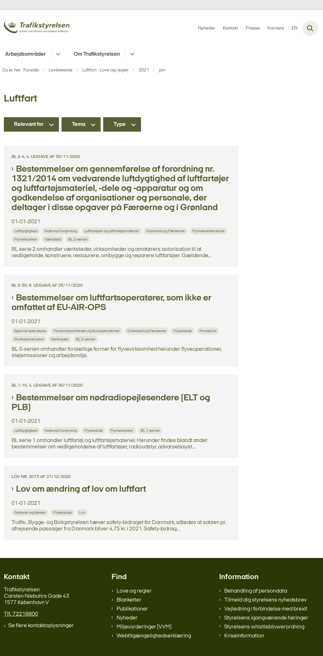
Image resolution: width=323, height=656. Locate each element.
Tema (78, 124)
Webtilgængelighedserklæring (154, 636)
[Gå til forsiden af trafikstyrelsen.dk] (35, 28)
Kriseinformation (244, 636)
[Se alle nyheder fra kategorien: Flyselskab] (183, 330)
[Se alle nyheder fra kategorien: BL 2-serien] (78, 239)
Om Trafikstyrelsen (97, 54)
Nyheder (127, 618)
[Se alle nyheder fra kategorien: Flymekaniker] (26, 239)
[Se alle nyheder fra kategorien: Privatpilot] (208, 330)
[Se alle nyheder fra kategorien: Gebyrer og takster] (31, 512)
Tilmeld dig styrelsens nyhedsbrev (265, 600)
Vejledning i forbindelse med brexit (265, 609)
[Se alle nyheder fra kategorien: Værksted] (53, 239)
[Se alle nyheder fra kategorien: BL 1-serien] (151, 430)
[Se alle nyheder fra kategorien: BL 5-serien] (86, 339)
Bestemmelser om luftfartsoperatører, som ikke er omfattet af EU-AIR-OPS (111, 303)
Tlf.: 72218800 (21, 614)
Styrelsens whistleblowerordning (264, 627)
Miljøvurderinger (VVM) (144, 627)
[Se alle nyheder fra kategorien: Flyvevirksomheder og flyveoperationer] (87, 330)
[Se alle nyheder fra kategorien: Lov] (83, 512)
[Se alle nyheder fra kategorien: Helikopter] (60, 339)
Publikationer (132, 609)
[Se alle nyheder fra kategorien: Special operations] (31, 330)
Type (119, 124)
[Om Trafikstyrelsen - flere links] (131, 54)
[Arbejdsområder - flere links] (57, 54)
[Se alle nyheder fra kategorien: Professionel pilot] (29, 339)
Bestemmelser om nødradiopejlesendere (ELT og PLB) (111, 403)
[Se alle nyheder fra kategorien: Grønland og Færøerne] (166, 231)
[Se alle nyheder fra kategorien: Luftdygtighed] (26, 231)
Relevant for (29, 124)
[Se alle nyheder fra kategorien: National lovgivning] (61, 231)
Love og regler (134, 591)
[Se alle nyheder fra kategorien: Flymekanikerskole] (209, 231)
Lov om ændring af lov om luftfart (81, 489)
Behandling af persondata (255, 591)
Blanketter (129, 600)
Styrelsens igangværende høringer (266, 618)
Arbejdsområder (25, 54)
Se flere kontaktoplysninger (41, 625)
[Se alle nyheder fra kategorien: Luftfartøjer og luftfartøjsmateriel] (112, 231)
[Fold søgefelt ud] (310, 28)
